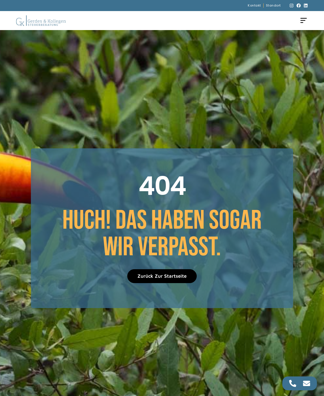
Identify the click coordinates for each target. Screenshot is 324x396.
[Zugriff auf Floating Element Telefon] (293, 383)
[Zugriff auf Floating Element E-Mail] (307, 383)
